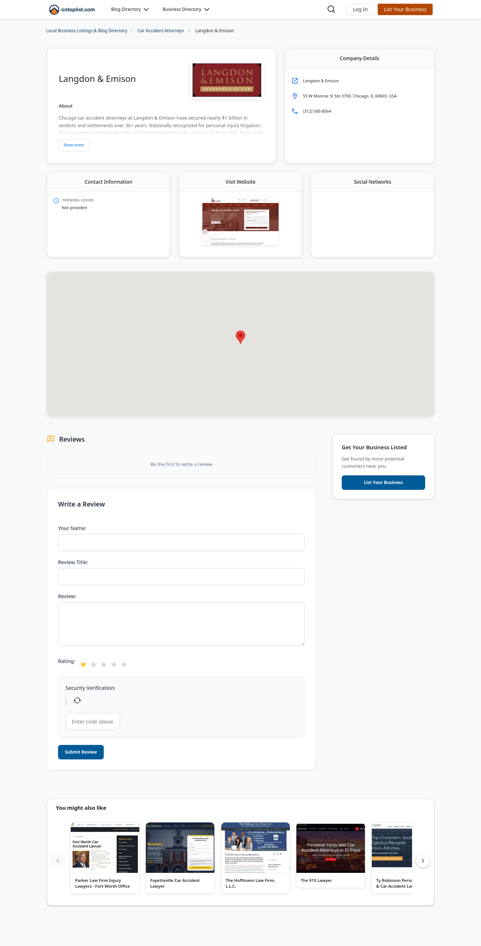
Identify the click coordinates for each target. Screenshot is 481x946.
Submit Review (81, 752)
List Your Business (405, 9)
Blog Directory (126, 9)
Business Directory (182, 9)
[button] (360, 9)
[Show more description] (74, 145)
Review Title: (73, 562)
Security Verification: (90, 687)
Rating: (66, 661)
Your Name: (72, 528)
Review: (67, 596)
